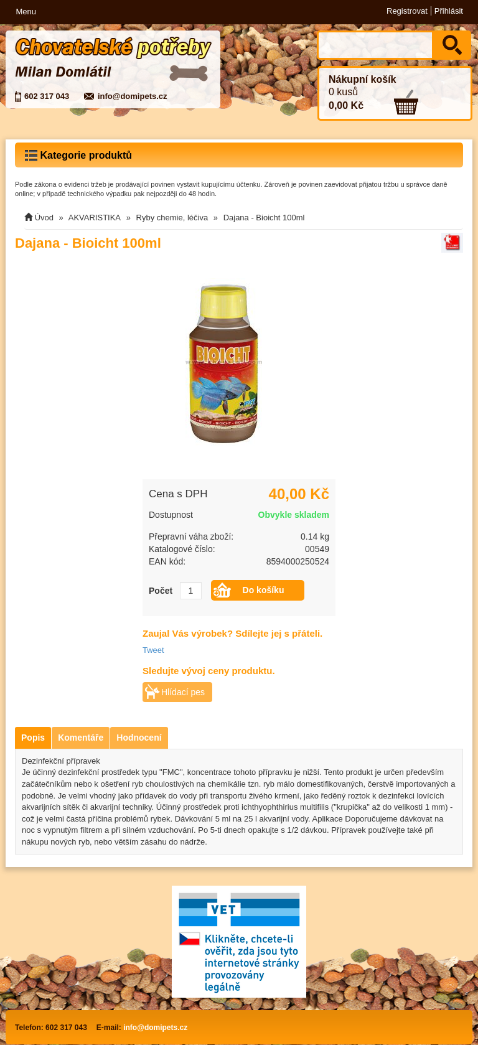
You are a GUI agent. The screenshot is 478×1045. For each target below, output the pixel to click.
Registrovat (407, 11)
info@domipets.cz (132, 96)
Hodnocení (138, 738)
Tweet (153, 650)
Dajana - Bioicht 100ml (264, 217)
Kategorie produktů (78, 155)
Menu (26, 11)
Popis (33, 738)
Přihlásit (448, 11)
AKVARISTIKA (94, 217)
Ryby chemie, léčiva (172, 217)
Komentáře (80, 738)
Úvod (44, 217)
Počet (160, 591)
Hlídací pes (183, 692)
